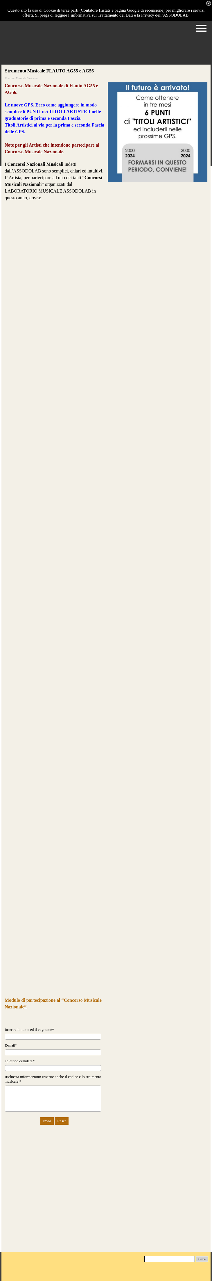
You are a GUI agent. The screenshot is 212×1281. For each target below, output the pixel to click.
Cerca (202, 1259)
